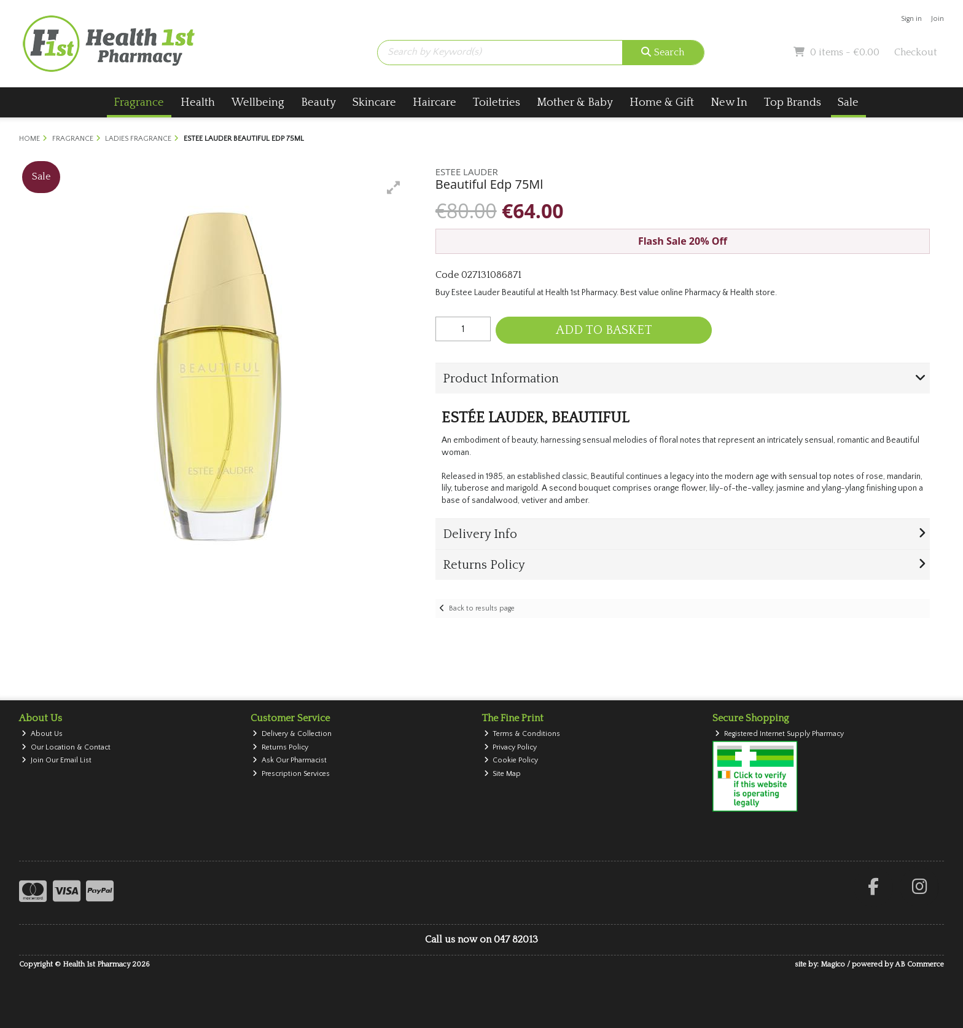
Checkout (915, 52)
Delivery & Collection (292, 734)
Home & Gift (662, 102)
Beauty (318, 102)
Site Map (502, 774)
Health (198, 102)
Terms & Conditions (522, 734)
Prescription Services (291, 774)
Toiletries (496, 102)
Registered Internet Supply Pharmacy (779, 734)
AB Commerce (919, 964)
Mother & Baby (575, 102)
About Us (42, 734)
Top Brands (792, 102)
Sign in (911, 19)
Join (937, 19)
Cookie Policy (511, 760)
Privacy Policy (510, 747)
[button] (394, 187)
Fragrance (139, 102)
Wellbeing (258, 102)
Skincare (374, 102)
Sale (848, 102)
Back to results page (482, 608)
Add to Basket (604, 330)
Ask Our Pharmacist (289, 760)
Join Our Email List (56, 760)
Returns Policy (280, 747)
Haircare (434, 102)
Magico (833, 964)
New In (729, 102)
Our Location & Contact (66, 747)
